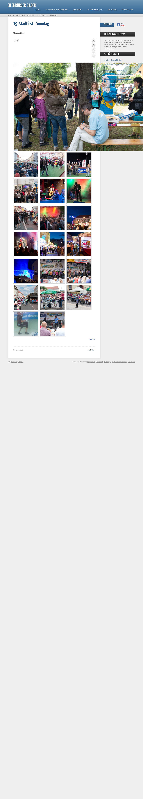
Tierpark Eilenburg (110, 83)
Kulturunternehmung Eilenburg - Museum (117, 79)
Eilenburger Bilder (22, 5)
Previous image (15, 40)
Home (10, 15)
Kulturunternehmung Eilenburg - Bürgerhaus (118, 74)
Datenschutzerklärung (119, 362)
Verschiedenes (94, 10)
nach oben (91, 350)
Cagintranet (91, 362)
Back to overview (93, 50)
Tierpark (112, 10)
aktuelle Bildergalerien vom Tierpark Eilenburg (119, 87)
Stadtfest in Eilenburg (24, 15)
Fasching (77, 10)
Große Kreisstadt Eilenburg (113, 60)
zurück (92, 339)
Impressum (131, 362)
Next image (17, 40)
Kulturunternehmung (57, 10)
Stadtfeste (127, 10)
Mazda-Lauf (108, 91)
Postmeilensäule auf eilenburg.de (115, 70)
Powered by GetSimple (103, 362)
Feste (37, 10)
